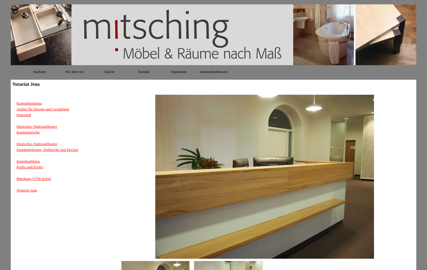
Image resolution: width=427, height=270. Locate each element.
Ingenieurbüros (28, 161)
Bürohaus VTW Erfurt (34, 178)
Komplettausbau (29, 103)
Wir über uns (74, 72)
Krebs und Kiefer (30, 167)
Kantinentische (28, 132)
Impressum (178, 72)
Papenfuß (24, 115)
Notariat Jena (27, 190)
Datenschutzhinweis (214, 72)
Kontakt (144, 72)
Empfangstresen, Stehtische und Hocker (47, 149)
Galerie (109, 72)
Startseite (39, 72)
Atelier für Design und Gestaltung (43, 109)
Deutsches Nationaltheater (37, 126)
